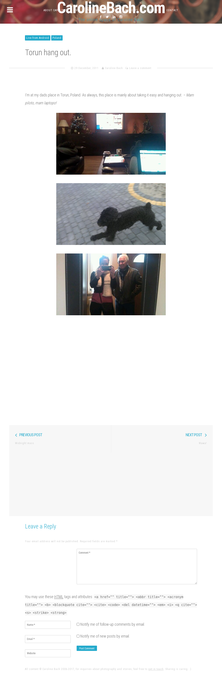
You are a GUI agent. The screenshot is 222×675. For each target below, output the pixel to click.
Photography (96, 10)
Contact (172, 10)
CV (76, 10)
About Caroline (55, 10)
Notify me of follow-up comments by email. (112, 624)
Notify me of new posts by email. (105, 636)
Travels (152, 10)
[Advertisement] (111, 483)
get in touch (156, 669)
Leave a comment (140, 68)
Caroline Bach (114, 68)
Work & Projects (126, 10)
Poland (57, 37)
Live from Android (37, 37)
